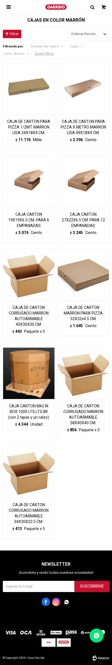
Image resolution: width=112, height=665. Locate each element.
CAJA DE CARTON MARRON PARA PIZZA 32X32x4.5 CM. (83, 313)
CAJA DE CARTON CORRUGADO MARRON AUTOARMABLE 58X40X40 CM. (83, 414)
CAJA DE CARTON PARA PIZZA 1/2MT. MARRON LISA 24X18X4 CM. (28, 127)
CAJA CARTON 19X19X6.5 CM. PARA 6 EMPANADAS (28, 220)
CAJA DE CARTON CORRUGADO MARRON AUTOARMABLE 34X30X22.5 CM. (29, 513)
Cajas (74, 46)
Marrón (14, 53)
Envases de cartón (45, 46)
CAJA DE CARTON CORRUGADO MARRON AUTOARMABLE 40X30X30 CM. (29, 316)
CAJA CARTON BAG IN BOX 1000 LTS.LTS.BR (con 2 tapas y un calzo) (28, 411)
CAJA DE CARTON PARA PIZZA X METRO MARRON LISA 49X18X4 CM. (83, 127)
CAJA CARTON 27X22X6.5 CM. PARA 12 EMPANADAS (83, 220)
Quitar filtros (44, 53)
